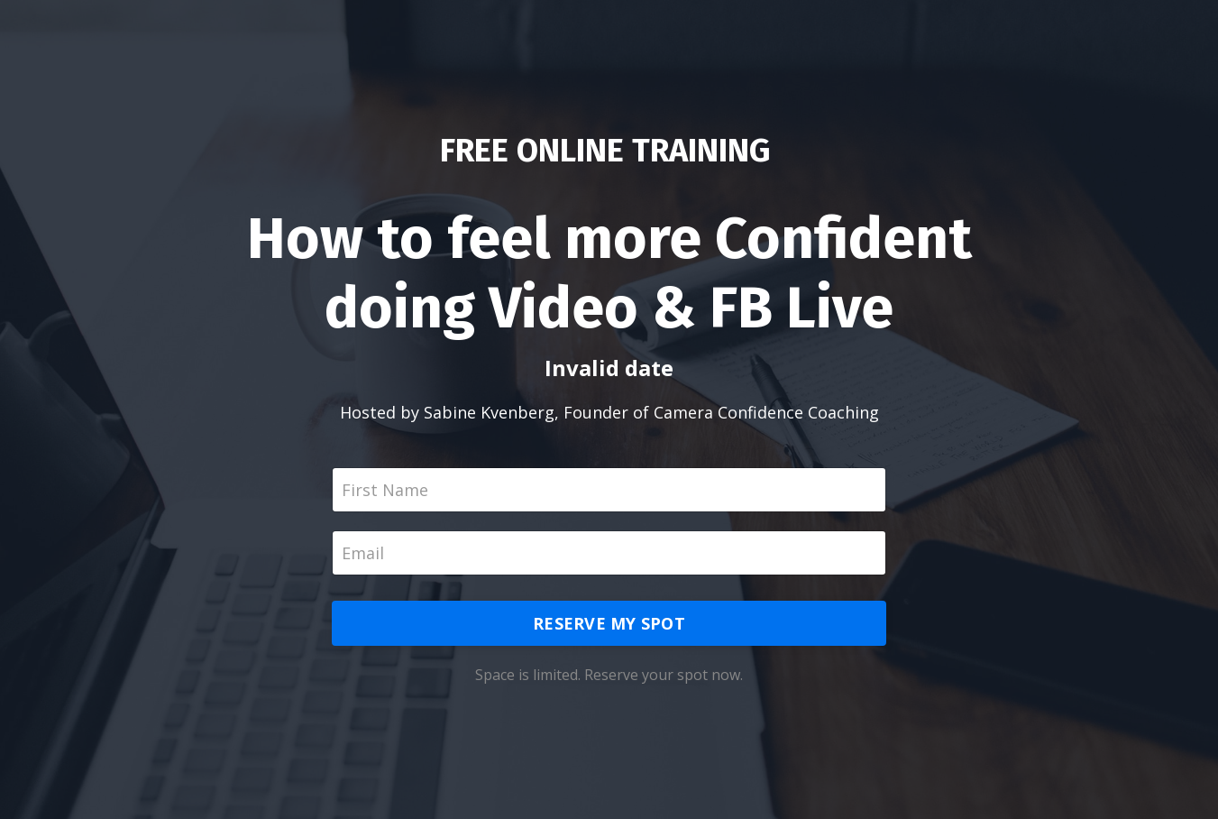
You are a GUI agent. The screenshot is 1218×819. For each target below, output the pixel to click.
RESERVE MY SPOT (609, 623)
